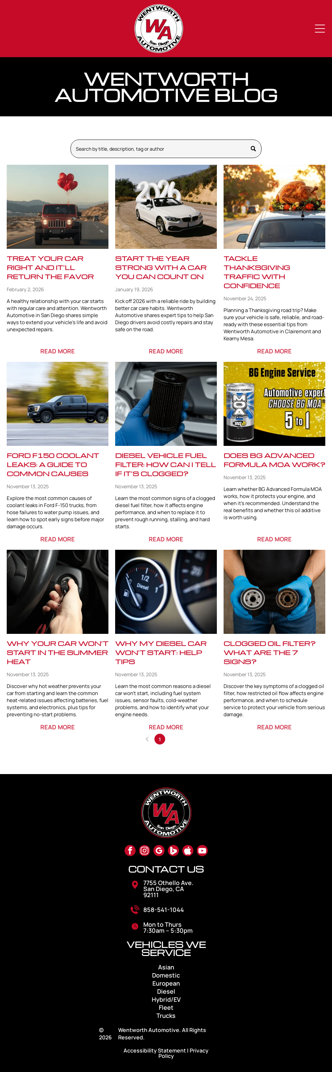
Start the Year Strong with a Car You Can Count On (160, 267)
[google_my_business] (159, 851)
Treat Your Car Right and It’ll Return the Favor (50, 267)
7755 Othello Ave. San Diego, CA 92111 (168, 889)
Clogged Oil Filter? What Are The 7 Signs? (270, 652)
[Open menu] (320, 29)
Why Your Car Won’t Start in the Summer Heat (57, 652)
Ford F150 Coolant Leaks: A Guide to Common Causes (53, 464)
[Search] (166, 149)
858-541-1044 (163, 910)
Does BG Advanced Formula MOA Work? (274, 460)
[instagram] (144, 851)
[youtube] (202, 851)
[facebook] (130, 851)
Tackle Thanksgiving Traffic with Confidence (257, 272)
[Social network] (173, 851)
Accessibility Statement (155, 1050)
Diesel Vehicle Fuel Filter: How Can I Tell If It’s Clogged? (165, 464)
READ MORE (57, 351)
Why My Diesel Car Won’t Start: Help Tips (160, 652)
